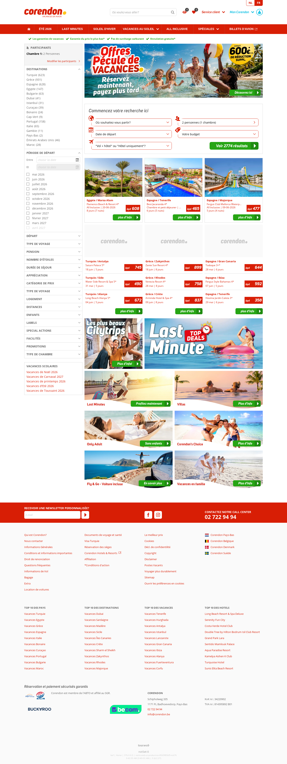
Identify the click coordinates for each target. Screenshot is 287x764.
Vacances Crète (93, 644)
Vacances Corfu (154, 668)
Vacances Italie (33, 638)
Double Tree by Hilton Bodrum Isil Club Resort (232, 632)
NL (250, 3)
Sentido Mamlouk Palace (219, 644)
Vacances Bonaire (34, 644)
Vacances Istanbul (155, 632)
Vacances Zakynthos (96, 656)
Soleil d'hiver (104, 29)
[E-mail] (52, 515)
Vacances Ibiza (153, 650)
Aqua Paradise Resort (217, 650)
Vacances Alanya (154, 656)
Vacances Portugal (35, 656)
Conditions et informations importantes (48, 553)
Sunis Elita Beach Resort (219, 668)
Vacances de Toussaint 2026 (45, 391)
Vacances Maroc (34, 668)
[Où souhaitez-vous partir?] (132, 122)
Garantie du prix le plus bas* (87, 38)
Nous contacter (33, 541)
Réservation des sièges (98, 547)
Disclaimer (151, 559)
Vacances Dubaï (93, 614)
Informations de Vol (36, 571)
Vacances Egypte (34, 620)
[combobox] (143, 12)
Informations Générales (38, 547)
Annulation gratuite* (162, 38)
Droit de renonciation (37, 559)
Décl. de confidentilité (157, 547)
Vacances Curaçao (35, 650)
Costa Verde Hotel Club (219, 626)
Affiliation (90, 559)
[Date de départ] (132, 134)
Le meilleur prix (154, 535)
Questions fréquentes (37, 565)
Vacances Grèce (33, 626)
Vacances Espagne (35, 632)
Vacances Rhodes (94, 662)
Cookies (149, 541)
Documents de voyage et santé (103, 535)
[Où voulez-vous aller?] (143, 12)
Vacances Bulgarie (35, 662)
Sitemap (149, 577)
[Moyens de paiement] (39, 709)
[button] (53, 69)
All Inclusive (177, 29)
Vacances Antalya (155, 626)
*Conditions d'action (96, 565)
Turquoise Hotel (214, 662)
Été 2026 (45, 29)
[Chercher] (173, 12)
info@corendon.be (159, 714)
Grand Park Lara (214, 638)
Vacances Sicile (93, 632)
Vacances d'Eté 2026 (40, 386)
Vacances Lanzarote (156, 638)
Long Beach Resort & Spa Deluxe (224, 614)
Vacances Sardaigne (96, 620)
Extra (27, 583)
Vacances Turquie (34, 614)
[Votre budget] (218, 134)
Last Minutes (72, 29)
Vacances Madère (95, 626)
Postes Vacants (154, 565)
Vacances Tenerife (155, 614)
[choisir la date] (58, 160)
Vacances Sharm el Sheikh (99, 650)
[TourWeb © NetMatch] (143, 745)
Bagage (28, 577)
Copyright (150, 553)
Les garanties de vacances (48, 38)
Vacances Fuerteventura (159, 662)
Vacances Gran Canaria (158, 644)
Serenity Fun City (215, 620)
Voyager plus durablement (160, 571)
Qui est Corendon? (35, 535)
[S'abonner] (85, 515)
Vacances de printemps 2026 (45, 381)
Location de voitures (36, 589)
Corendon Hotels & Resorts (100, 553)
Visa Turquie (91, 541)
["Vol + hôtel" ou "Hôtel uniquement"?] (132, 145)
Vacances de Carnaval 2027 (44, 377)
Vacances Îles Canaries (97, 638)
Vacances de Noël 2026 (42, 372)
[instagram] (158, 515)
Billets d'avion (241, 29)
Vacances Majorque (96, 668)
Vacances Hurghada (156, 620)
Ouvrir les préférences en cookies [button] (164, 583)
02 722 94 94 (220, 517)
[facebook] (148, 515)
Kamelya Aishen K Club (218, 656)
